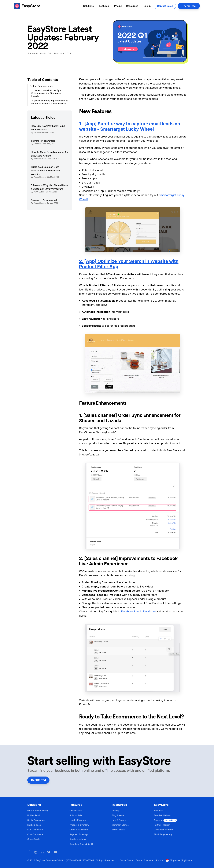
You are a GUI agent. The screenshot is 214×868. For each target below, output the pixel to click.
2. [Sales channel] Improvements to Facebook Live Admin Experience (49, 102)
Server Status (118, 829)
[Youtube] (55, 852)
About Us (158, 810)
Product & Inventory (79, 825)
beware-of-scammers (43, 140)
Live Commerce (35, 829)
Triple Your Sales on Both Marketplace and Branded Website (45, 170)
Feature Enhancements (41, 86)
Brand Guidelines (162, 815)
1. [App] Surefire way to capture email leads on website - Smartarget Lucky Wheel (129, 126)
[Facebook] (29, 852)
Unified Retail (33, 815)
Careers (165, 820)
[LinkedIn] (42, 852)
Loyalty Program (78, 820)
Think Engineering (163, 834)
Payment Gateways (79, 834)
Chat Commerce (35, 834)
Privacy (159, 860)
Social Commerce (36, 820)
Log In (147, 5)
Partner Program (162, 825)
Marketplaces (34, 825)
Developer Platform (163, 829)
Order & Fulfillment (79, 829)
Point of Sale (76, 815)
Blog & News (118, 815)
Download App (81, 844)
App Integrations (78, 839)
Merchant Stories (120, 825)
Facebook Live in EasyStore (138, 611)
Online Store (76, 810)
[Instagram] (35, 852)
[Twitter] (49, 852)
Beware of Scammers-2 (44, 200)
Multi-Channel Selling (37, 810)
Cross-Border (34, 839)
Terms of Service (144, 860)
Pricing (118, 5)
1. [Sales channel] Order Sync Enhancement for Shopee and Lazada (46, 93)
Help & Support (119, 820)
